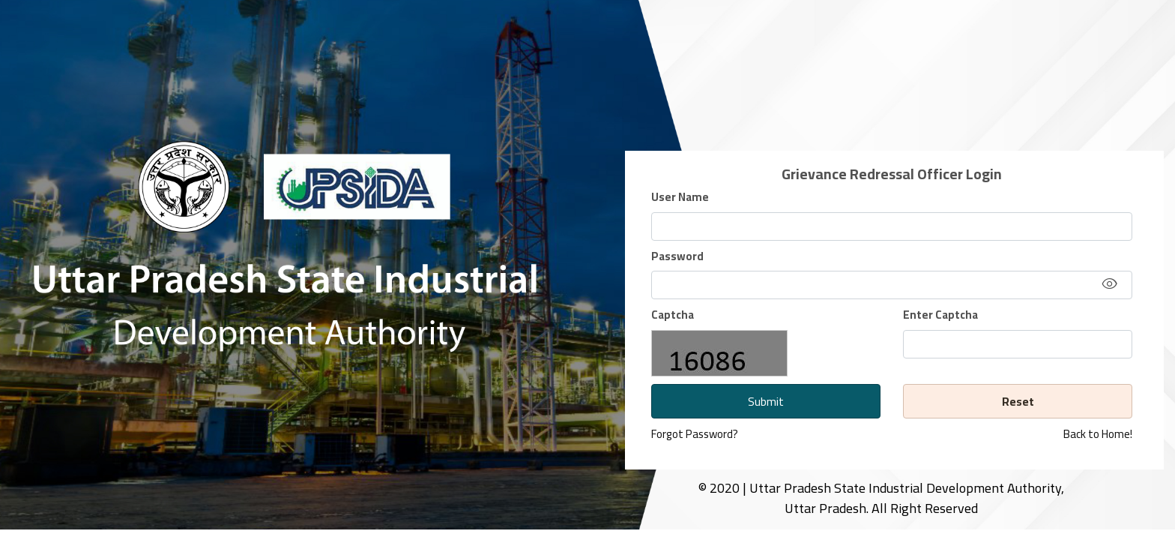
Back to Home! (1097, 434)
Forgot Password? (694, 434)
